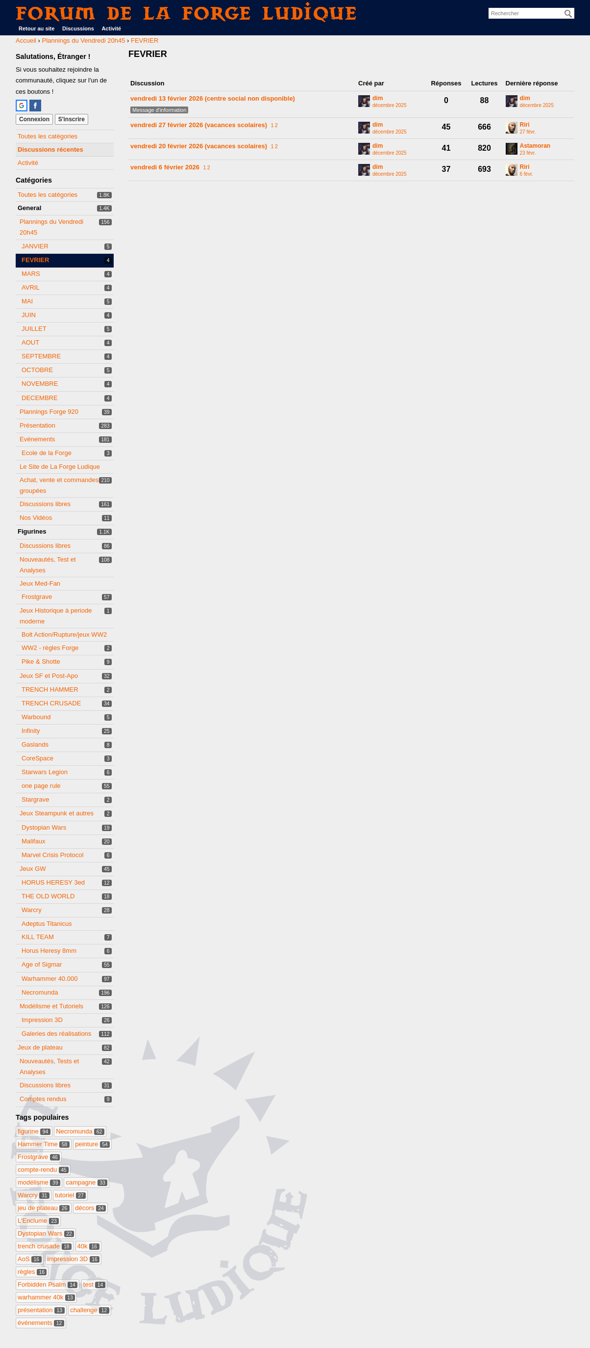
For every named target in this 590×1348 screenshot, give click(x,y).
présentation (41, 1310)
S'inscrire (71, 119)
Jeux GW (33, 868)
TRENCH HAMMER (50, 689)
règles (32, 1271)
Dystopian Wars (44, 827)
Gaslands (35, 744)
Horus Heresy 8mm (49, 950)
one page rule (41, 785)
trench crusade (45, 1246)
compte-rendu (43, 1169)
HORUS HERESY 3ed (53, 882)
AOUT (30, 342)
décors (90, 1208)
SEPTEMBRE (41, 356)
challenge (89, 1310)
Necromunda (40, 992)
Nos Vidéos (36, 517)
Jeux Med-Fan (40, 583)
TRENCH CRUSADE (51, 703)
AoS (30, 1259)
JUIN (29, 315)
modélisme (39, 1182)
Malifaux (33, 841)
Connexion (34, 119)
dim (377, 98)
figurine (34, 1131)
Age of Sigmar (42, 964)
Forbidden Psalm (47, 1284)
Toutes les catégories (47, 136)
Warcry (32, 910)
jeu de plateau (44, 1208)
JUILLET (34, 328)
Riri (525, 125)
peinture (92, 1144)
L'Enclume (38, 1220)
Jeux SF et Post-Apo (49, 675)
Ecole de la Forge (47, 453)
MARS (31, 273)
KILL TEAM (38, 937)
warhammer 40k (46, 1297)
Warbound (36, 717)
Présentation (37, 425)
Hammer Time (44, 1144)
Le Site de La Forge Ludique (60, 466)
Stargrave (35, 799)
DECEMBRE (40, 398)
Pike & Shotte (41, 661)
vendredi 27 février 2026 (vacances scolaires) (198, 125)
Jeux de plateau (40, 1047)
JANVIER (35, 246)
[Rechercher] (568, 14)
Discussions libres (45, 504)
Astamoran (535, 146)
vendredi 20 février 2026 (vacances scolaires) (198, 146)
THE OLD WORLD (48, 896)
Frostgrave (37, 596)
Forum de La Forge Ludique (187, 13)
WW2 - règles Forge (50, 647)
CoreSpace (37, 758)
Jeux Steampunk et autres (57, 813)
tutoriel (70, 1195)
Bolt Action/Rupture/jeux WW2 (64, 634)
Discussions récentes (50, 149)
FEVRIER (35, 260)
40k (88, 1246)
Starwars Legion (45, 772)
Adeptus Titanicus (47, 923)
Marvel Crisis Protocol (52, 855)
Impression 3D (42, 1020)
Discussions (78, 28)
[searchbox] (531, 13)
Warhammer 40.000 (49, 978)
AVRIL (31, 287)
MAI (27, 301)
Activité (111, 28)
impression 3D (73, 1259)
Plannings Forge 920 (49, 411)
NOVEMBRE (40, 383)
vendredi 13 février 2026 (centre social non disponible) (212, 98)
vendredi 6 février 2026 (164, 167)
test (94, 1284)
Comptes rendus (43, 1099)
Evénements (37, 439)
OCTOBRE (37, 370)
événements (41, 1322)
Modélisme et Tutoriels (51, 1006)
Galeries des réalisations (56, 1033)
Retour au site (36, 28)
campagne (86, 1182)
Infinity (31, 730)
